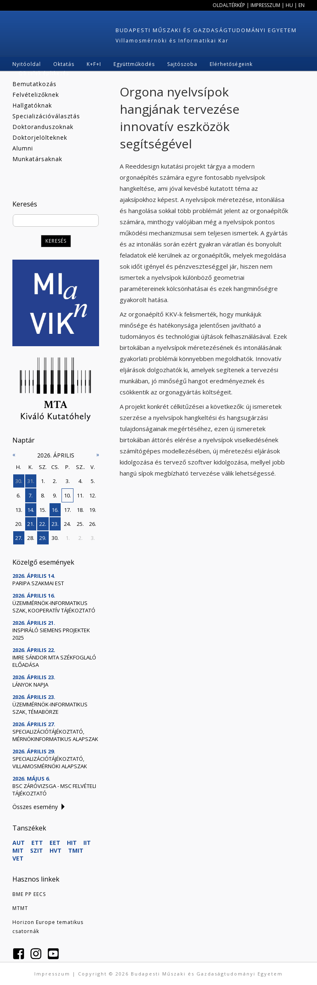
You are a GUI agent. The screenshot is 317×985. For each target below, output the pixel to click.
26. (92, 524)
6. (19, 495)
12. (92, 495)
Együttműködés (134, 64)
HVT (56, 850)
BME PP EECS (29, 894)
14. (30, 510)
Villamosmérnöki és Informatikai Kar (172, 40)
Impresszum (265, 5)
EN (301, 5)
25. (80, 524)
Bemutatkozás (34, 84)
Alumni (22, 148)
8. (43, 495)
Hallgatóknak (32, 105)
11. (80, 495)
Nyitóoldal (26, 64)
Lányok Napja (30, 684)
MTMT (20, 908)
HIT (72, 843)
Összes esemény (35, 807)
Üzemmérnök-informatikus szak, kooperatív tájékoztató (53, 606)
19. (92, 510)
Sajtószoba (182, 64)
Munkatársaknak (37, 159)
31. (30, 481)
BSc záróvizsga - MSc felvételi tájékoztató (54, 789)
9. (55, 495)
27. (18, 538)
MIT (18, 850)
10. (67, 495)
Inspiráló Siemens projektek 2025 (51, 633)
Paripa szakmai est (38, 583)
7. (30, 495)
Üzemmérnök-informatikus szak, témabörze (50, 708)
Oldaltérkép (229, 5)
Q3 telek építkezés (44, 73)
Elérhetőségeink (231, 64)
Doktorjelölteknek (39, 137)
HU (289, 5)
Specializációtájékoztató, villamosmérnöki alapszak (49, 762)
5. (93, 481)
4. (80, 481)
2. (55, 481)
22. (42, 524)
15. (42, 510)
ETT (37, 843)
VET (18, 858)
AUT (18, 843)
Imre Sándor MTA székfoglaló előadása (54, 661)
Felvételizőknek (35, 94)
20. (18, 524)
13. (18, 510)
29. (42, 538)
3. (68, 481)
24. (67, 524)
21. (30, 524)
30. (18, 481)
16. (55, 510)
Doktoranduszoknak (42, 127)
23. (55, 524)
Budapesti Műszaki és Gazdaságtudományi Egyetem (206, 30)
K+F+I (94, 64)
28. (30, 538)
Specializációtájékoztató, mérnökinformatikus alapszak (55, 735)
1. (43, 481)
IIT (87, 843)
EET (55, 843)
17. (67, 510)
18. (80, 510)
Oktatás (63, 64)
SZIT (36, 850)
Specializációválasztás (46, 116)
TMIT (75, 850)
